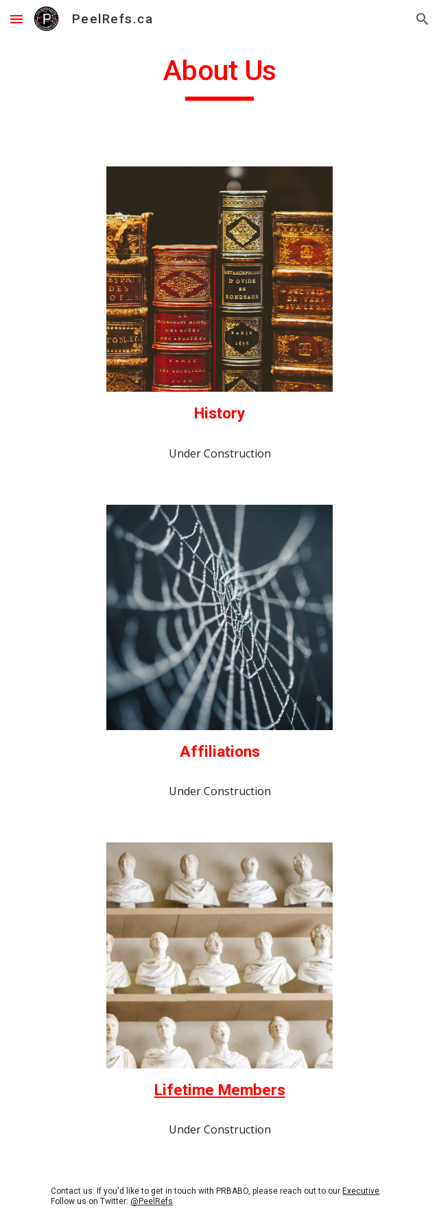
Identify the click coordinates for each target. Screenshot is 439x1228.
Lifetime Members (219, 1090)
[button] (16, 19)
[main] (219, 76)
